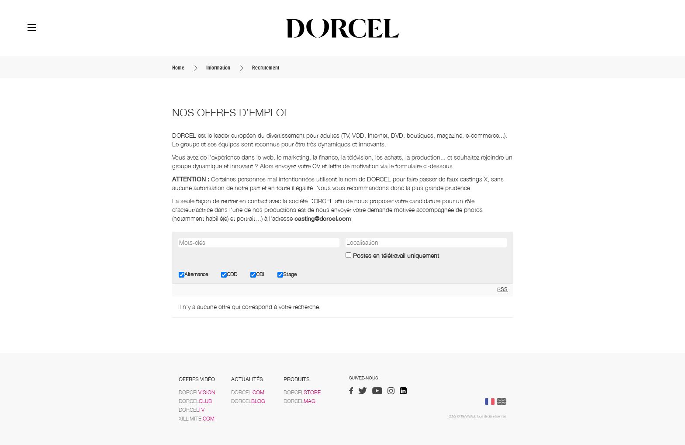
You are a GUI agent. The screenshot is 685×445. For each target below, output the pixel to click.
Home (178, 67)
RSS (502, 289)
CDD (229, 274)
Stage (287, 274)
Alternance (193, 274)
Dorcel (197, 392)
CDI (257, 274)
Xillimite (196, 418)
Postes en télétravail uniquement (396, 255)
